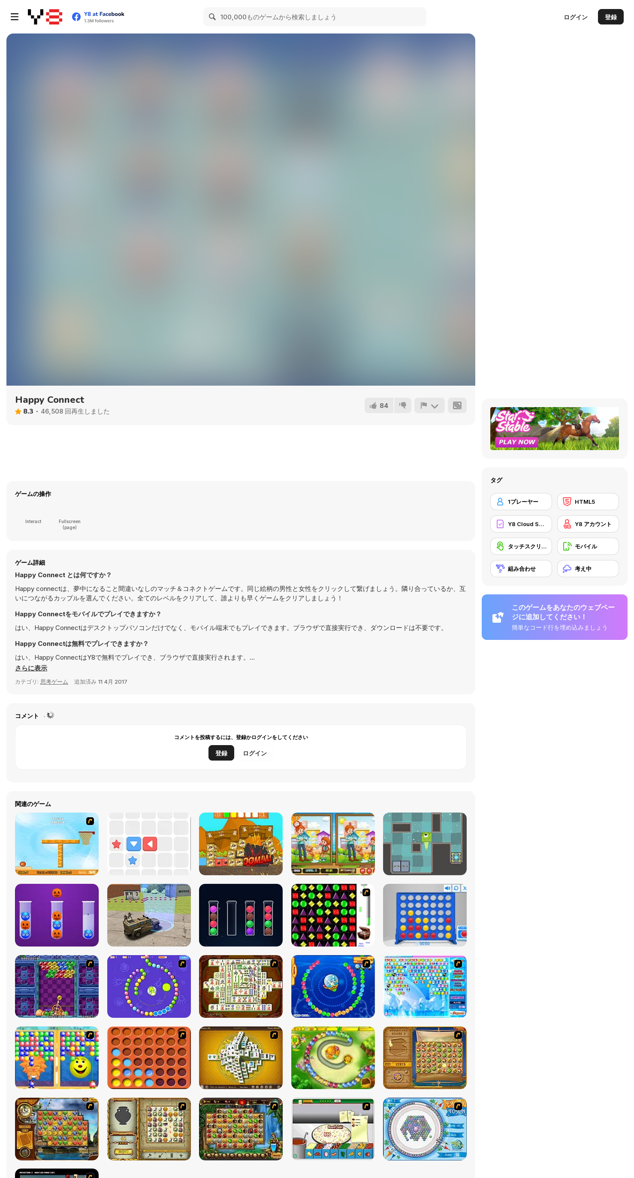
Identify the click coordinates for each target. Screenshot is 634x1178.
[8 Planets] (149, 986)
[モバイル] (588, 546)
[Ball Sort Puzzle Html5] (241, 915)
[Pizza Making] (333, 1129)
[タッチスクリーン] (521, 546)
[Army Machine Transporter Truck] (149, 915)
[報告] (429, 405)
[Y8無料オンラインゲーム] (45, 16)
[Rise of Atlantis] (425, 1057)
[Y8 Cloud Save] (521, 524)
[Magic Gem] (57, 1057)
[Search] (212, 16)
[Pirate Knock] (241, 844)
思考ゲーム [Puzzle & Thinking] (54, 681)
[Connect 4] (425, 915)
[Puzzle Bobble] (57, 986)
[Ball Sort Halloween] (57, 915)
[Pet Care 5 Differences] (333, 844)
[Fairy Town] (425, 1129)
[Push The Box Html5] (149, 844)
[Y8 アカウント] (588, 524)
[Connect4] (149, 1057)
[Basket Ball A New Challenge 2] (57, 844)
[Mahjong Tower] (241, 1057)
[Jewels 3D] (333, 915)
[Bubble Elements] (425, 986)
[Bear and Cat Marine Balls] (333, 986)
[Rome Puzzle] (241, 1129)
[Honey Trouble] (333, 1057)
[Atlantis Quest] (149, 1129)
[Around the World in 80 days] (57, 1129)
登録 (611, 17)
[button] (31, 668)
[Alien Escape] (425, 844)
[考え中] (588, 568)
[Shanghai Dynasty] (241, 986)
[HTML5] (588, 501)
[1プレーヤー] (521, 501)
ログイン (576, 17)
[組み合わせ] (521, 568)
